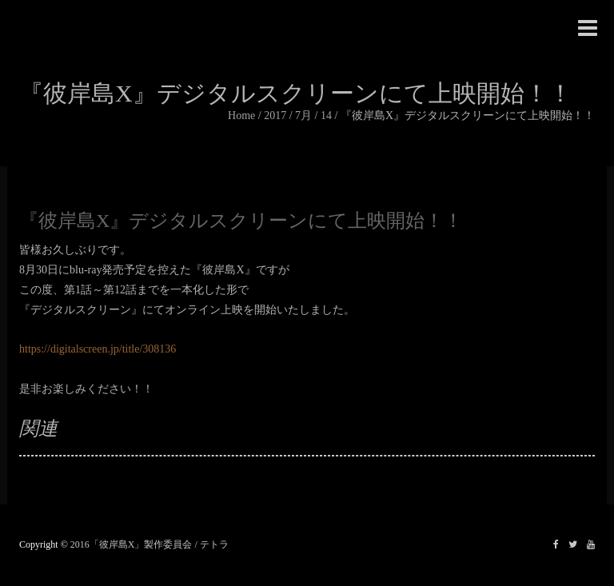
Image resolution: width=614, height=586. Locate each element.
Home (241, 116)
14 (326, 116)
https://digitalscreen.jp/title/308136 (97, 349)
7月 (303, 116)
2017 (275, 116)
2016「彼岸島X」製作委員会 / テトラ (149, 544)
